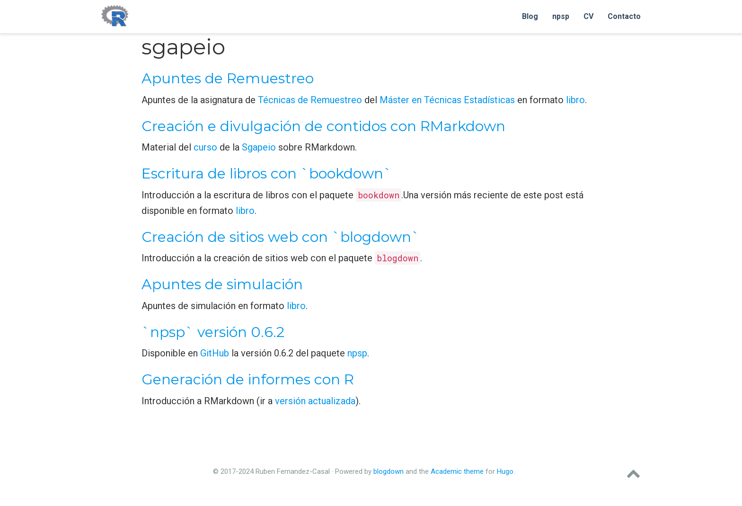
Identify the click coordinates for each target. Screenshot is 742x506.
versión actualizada (315, 401)
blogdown (388, 471)
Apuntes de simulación (222, 284)
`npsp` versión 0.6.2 (212, 332)
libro (575, 100)
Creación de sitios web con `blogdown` (280, 237)
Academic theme (457, 471)
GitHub (214, 353)
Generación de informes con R (247, 379)
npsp (357, 353)
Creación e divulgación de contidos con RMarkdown (323, 126)
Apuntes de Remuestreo (227, 78)
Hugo (505, 471)
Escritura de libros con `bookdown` (266, 173)
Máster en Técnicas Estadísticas (447, 100)
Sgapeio (259, 147)
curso (205, 147)
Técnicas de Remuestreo (310, 100)
